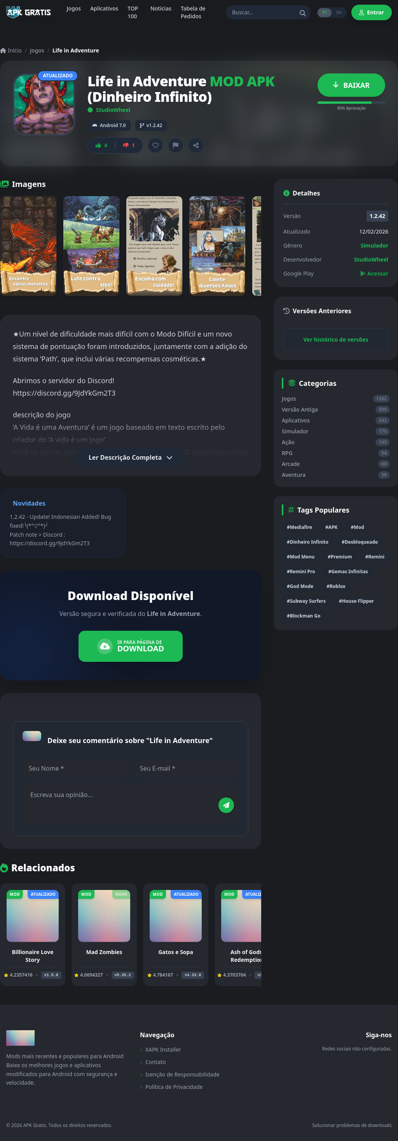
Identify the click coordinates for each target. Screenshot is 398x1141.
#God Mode (300, 586)
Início (11, 50)
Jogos (37, 50)
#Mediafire (299, 527)
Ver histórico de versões (336, 339)
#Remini (374, 556)
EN (338, 12)
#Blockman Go (303, 615)
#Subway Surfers (306, 601)
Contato (153, 1062)
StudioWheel (108, 109)
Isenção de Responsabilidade (180, 1074)
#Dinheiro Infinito (307, 542)
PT (324, 12)
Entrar (371, 12)
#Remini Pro (301, 571)
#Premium (340, 556)
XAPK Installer (160, 1049)
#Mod (357, 527)
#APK (331, 527)
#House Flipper (356, 601)
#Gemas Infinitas (348, 571)
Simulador (374, 245)
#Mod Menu (300, 556)
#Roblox (335, 586)
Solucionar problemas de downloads (352, 1125)
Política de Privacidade (171, 1086)
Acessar (374, 273)
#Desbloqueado (360, 542)
